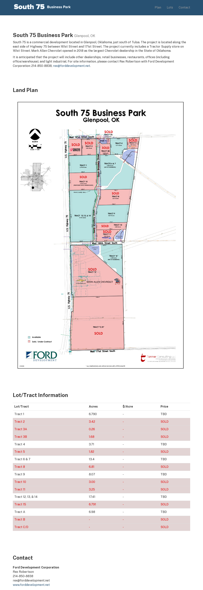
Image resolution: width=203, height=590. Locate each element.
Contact (184, 7)
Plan (158, 7)
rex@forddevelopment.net (71, 66)
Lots (170, 7)
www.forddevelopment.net (31, 585)
